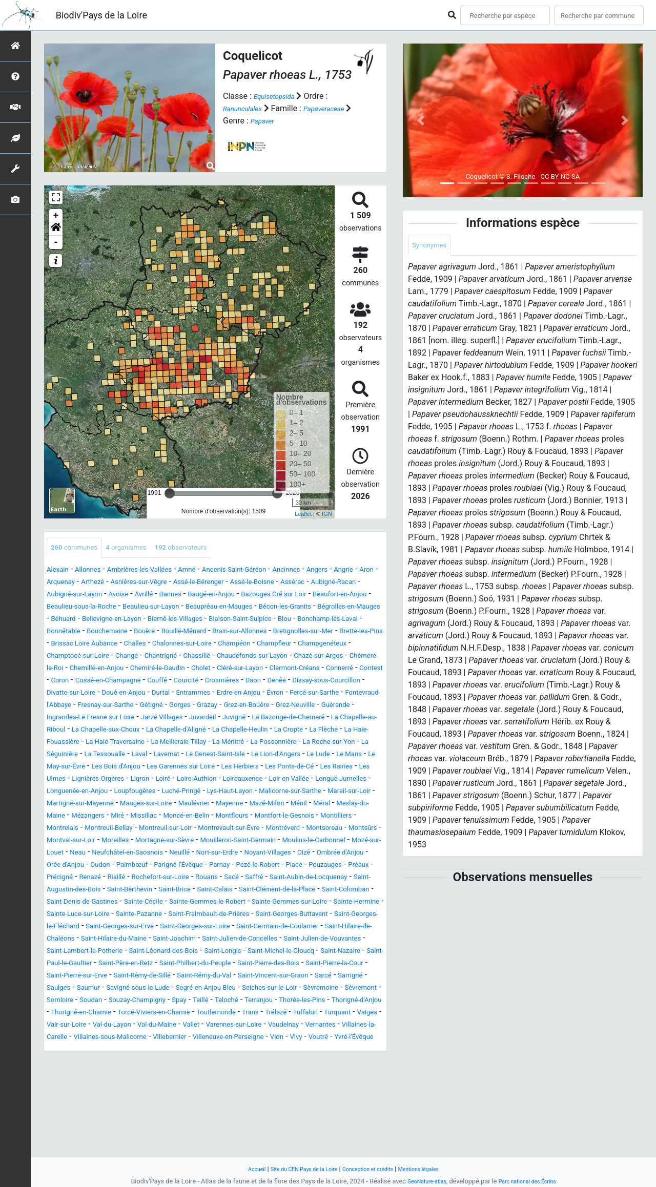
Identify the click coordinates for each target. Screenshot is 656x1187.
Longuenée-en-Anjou (208, 830)
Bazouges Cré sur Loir (87, 608)
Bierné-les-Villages (108, 633)
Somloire (63, 1088)
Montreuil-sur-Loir (144, 879)
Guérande (64, 743)
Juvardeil (276, 743)
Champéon (301, 657)
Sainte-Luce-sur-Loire (220, 977)
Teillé (228, 1088)
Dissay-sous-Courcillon (258, 707)
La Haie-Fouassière (227, 768)
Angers (368, 571)
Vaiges (167, 1112)
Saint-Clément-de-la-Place (273, 952)
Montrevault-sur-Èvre (220, 879)
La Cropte (128, 768)
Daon (171, 707)
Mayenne (132, 854)
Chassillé (292, 670)
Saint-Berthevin (97, 952)
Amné (213, 571)
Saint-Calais (197, 952)
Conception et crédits (372, 1169)
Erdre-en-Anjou (209, 719)
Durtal (118, 719)
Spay (205, 1088)
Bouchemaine (72, 645)
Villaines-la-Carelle (242, 1125)
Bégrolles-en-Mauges (244, 621)
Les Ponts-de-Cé (337, 805)
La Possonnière (183, 780)
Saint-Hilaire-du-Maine (87, 1014)
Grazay (237, 731)
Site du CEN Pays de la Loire (296, 1169)
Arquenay (122, 584)
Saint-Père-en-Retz (258, 1039)
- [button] (56, 242)
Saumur (347, 1063)
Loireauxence (340, 817)
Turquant (132, 1112)
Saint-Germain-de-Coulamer (224, 1002)
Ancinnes (333, 571)
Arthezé (159, 584)
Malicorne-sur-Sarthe (133, 842)
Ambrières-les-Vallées (157, 571)
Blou (239, 633)
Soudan (99, 1088)
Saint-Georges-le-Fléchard (273, 989)
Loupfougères (277, 830)
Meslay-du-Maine (288, 854)
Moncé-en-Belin (136, 866)
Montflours (191, 866)
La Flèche (169, 768)
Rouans (137, 940)
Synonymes (433, 246)
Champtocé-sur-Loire (151, 670)
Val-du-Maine (317, 1112)
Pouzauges (220, 928)
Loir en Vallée (71, 830)
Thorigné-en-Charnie (151, 1100)
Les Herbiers (279, 805)
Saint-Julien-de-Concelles (238, 1014)
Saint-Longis (303, 1026)
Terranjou (297, 1088)
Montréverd (284, 879)
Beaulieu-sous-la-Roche (247, 608)
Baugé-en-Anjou (339, 596)
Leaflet (303, 514)
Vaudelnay (140, 1125)
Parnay (95, 928)
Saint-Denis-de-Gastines (133, 965)
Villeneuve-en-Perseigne (137, 1137)
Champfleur (349, 657)
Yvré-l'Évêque (286, 1137)
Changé (209, 670)
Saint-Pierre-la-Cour (195, 1051)
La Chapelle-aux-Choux (223, 756)
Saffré (192, 940)
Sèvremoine (304, 1075)
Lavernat (134, 793)
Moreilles (170, 891)
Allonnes (96, 571)
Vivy (217, 1137)
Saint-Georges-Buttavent (175, 989)
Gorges (205, 731)
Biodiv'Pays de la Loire (101, 15)
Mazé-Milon (176, 854)
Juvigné (313, 743)
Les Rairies (67, 817)
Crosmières (135, 707)
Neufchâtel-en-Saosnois (262, 903)
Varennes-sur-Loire (81, 1125)
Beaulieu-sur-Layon (331, 608)
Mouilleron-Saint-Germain (317, 891)
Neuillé (324, 903)
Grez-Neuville (342, 731)
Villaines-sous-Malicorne (326, 1125)
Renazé (330, 928)
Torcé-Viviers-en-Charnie (238, 1100)
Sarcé (244, 1063)
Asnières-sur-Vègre (214, 584)
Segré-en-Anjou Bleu (166, 1075)
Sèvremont (352, 1075)
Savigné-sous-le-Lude (85, 1075)
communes (79, 548)
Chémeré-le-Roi (169, 682)
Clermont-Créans (140, 694)
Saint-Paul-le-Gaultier (180, 1039)
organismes (141, 548)
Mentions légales (433, 1169)
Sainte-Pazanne (293, 977)
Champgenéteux (76, 670)
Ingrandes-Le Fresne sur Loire (142, 743)
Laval (101, 793)
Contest (231, 694)
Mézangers (346, 854)
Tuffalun (94, 1112)
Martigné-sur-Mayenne (277, 842)
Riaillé (361, 928)
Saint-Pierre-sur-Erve (274, 1051)
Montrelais (360, 866)
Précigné (295, 928)
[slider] (170, 493)
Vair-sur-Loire (210, 1112)
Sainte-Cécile (207, 965)
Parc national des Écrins (532, 1181)
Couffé (59, 707)
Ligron (219, 817)
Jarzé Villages (227, 743)
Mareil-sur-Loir (203, 842)
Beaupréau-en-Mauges (88, 621)
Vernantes (184, 1125)
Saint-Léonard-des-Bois (233, 1026)
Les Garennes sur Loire (208, 805)
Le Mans (351, 793)
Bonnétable (354, 633)
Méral (241, 854)
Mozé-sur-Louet (158, 903)
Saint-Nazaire (111, 1039)
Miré (55, 866)
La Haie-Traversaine (305, 768)
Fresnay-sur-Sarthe (117, 731)
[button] (56, 229)
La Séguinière (312, 780)
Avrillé (260, 596)
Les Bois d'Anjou (129, 805)
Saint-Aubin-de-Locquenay (257, 940)
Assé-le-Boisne (350, 584)
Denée (199, 707)
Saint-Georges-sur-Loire (125, 1002)
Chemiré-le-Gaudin (309, 682)
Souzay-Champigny (154, 1088)
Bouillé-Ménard (162, 645)
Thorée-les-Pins (348, 1088)
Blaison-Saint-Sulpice (186, 633)
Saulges (311, 1063)
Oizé (143, 916)
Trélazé (60, 1112)
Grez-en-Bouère (284, 731)
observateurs (205, 548)
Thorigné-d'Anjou (77, 1100)
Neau (202, 903)
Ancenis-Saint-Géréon (270, 571)
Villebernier (67, 1137)
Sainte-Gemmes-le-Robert (284, 965)
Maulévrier (90, 854)
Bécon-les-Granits (167, 621)
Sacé (166, 940)
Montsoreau (334, 879)
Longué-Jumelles (133, 830)
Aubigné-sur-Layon (178, 596)
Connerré (194, 694)
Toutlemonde (313, 1100)
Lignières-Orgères (169, 817)
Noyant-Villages (100, 916)
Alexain (60, 571)
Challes (183, 657)
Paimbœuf (323, 916)
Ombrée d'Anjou (186, 916)
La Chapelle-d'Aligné (308, 756)
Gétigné (172, 731)
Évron (253, 719)
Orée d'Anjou (244, 916)
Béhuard (304, 621)
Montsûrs (64, 891)
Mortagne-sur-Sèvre (229, 891)
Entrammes (156, 719)
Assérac (61, 596)
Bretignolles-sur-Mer (306, 645)
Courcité (92, 707)
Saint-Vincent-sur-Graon (184, 1063)
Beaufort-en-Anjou (166, 608)
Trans (353, 1100)
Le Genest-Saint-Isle (192, 793)
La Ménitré (129, 780)
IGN (327, 514)
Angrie (62, 584)
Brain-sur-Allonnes (229, 645)
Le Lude (315, 793)
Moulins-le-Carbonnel (85, 903)
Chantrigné (249, 670)
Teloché (259, 1088)
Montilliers (315, 866)
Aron (89, 584)
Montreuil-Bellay (76, 879)
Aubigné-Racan (110, 596)
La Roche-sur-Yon (249, 780)
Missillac (85, 866)
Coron (263, 694)
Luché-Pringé (332, 830)
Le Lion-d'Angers (264, 793)
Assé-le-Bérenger (286, 584)
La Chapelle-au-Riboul (136, 756)
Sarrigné (276, 1063)
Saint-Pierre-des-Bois (116, 1051)
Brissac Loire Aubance (122, 657)
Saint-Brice (150, 952)
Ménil (214, 854)
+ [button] (56, 216)
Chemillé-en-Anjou (236, 682)
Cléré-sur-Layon (75, 694)
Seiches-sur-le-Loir (243, 1075)
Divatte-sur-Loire (336, 707)
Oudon (286, 916)
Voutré (243, 1137)
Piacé (184, 928)
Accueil (239, 1169)
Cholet (361, 682)
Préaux (259, 928)
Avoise (230, 596)
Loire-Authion (285, 817)
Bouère (116, 645)
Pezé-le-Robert (141, 928)
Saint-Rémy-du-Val (101, 1063)
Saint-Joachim (159, 1014)
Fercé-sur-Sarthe (300, 719)
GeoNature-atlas (420, 1181)
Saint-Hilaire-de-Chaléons (327, 1002)
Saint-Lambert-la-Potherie (137, 1026)
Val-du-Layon (264, 1112)
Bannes (290, 596)
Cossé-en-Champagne (320, 694)
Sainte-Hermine (148, 977)
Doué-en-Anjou (73, 719)
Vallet (358, 1112)
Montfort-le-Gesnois (253, 866)
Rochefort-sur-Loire (82, 940)
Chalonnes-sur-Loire (238, 657)
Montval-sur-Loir (117, 891)
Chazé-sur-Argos (105, 682)
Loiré (246, 817)
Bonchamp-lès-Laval (290, 633)
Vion (195, 1137)
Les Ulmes (112, 817)
